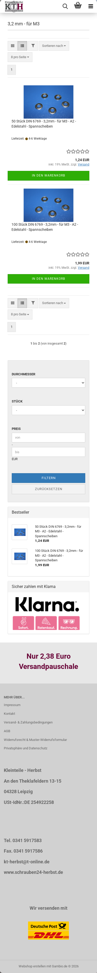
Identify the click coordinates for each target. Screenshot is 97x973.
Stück (17, 401)
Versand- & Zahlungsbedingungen (28, 722)
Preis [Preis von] (16, 429)
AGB (7, 731)
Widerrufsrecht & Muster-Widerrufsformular (35, 740)
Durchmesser (23, 374)
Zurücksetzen (48, 489)
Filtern (49, 478)
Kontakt (9, 714)
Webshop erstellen (32, 966)
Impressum (12, 705)
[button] (13, 46)
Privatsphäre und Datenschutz (25, 748)
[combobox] (54, 46)
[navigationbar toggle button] (90, 6)
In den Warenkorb (48, 175)
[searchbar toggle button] (65, 6)
